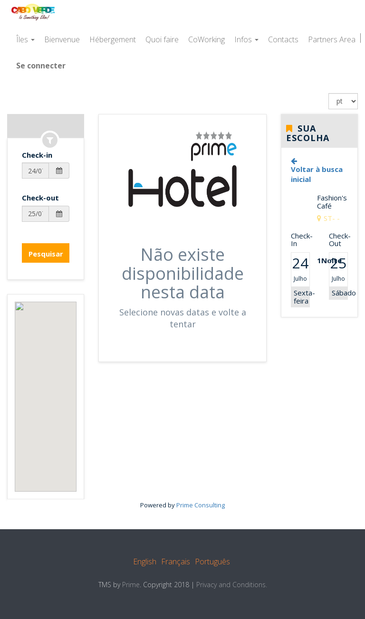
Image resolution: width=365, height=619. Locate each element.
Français (175, 561)
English (144, 561)
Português (212, 561)
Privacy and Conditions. (231, 584)
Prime (131, 584)
